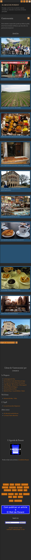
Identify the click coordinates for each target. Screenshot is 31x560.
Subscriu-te (22, 522)
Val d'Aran (26, 487)
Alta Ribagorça (7, 490)
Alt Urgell (20, 490)
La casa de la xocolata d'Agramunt (12, 240)
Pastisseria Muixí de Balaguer (10, 216)
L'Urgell (12, 484)
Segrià (25, 490)
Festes (20, 494)
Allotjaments (26, 494)
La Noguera (5, 484)
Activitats (20, 496)
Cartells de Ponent (24, 460)
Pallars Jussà (5, 487)
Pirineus (11, 500)
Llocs (16, 494)
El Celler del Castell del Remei (11, 108)
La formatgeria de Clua (8, 55)
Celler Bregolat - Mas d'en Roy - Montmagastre (15, 385)
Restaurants (4, 494)
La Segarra (17, 484)
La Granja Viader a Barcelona (10, 290)
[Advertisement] (15, 254)
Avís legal (11, 527)
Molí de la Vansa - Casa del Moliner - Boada (14, 337)
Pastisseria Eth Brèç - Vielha (10, 79)
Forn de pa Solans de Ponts (9, 313)
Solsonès (14, 490)
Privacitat (16, 527)
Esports (14, 496)
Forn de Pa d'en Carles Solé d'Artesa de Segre (15, 136)
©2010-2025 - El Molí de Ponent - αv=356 (15, 529)
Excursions (11, 494)
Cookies (20, 527)
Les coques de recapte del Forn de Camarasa (15, 165)
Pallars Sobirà (13, 487)
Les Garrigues (25, 484)
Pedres (10, 496)
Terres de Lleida (18, 500)
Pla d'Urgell (19, 487)
